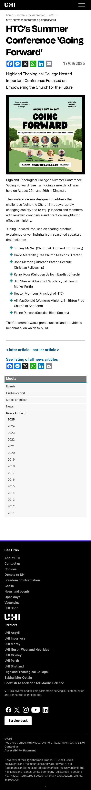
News (10, 406)
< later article (18, 350)
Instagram (26, 710)
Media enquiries (16, 399)
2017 (11, 473)
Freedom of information (22, 580)
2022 (11, 439)
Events (10, 386)
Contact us (13, 563)
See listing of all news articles (32, 359)
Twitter (17, 710)
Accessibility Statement (20, 750)
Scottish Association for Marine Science (34, 683)
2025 (52, 15)
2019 (11, 459)
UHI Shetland (14, 666)
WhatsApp (33, 64)
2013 (11, 499)
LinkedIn (40, 64)
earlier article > (45, 350)
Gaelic (9, 586)
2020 (11, 453)
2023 (11, 432)
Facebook (9, 64)
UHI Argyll (12, 632)
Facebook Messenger (17, 64)
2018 (11, 466)
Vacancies (12, 602)
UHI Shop (11, 608)
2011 (11, 513)
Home (9, 15)
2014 (11, 493)
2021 (11, 446)
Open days (12, 597)
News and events (17, 591)
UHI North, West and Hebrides (27, 649)
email (48, 64)
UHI (7, 691)
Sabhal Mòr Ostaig (18, 677)
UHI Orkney (13, 655)
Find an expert (15, 393)
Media (21, 15)
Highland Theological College (26, 672)
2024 (11, 426)
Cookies (11, 569)
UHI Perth (12, 660)
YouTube (35, 710)
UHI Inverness (15, 638)
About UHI (12, 558)
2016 (11, 479)
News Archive (37, 15)
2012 (11, 506)
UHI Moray (12, 644)
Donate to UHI (15, 574)
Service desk (18, 720)
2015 (11, 486)
